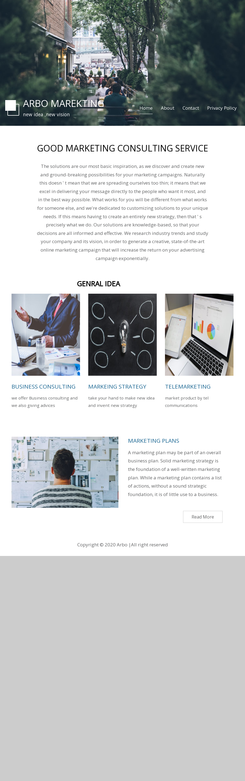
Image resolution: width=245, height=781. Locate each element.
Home (146, 108)
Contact (191, 108)
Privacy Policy (222, 108)
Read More (203, 517)
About (167, 108)
